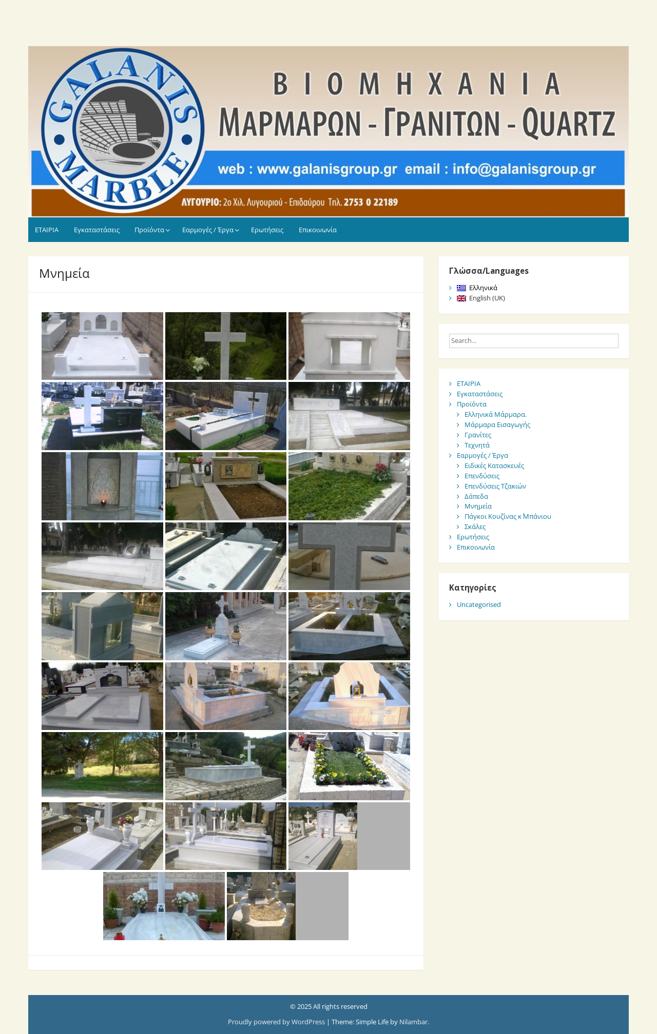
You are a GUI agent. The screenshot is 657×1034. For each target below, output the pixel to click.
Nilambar (413, 1021)
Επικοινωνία (318, 229)
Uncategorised (479, 604)
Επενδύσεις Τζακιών (495, 486)
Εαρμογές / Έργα (208, 229)
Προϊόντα (149, 229)
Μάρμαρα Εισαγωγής (497, 424)
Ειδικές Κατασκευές (494, 465)
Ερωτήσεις (267, 229)
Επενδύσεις (482, 475)
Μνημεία (478, 506)
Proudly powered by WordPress (277, 1021)
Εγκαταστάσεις (97, 229)
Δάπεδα (476, 496)
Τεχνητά (477, 445)
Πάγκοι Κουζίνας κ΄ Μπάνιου (508, 516)
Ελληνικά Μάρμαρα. (496, 414)
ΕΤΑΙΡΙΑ (47, 229)
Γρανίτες (478, 434)
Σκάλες (475, 526)
